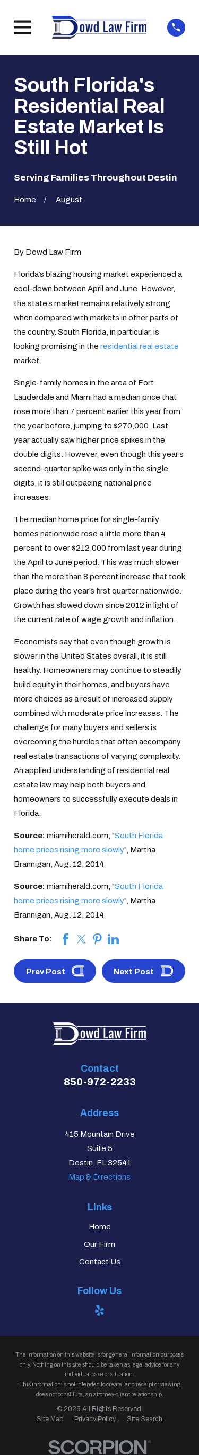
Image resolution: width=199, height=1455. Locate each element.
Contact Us (99, 1262)
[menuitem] (50, 1419)
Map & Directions (99, 1177)
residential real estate (139, 346)
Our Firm (99, 1244)
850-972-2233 (100, 1082)
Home (100, 1227)
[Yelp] (99, 1310)
